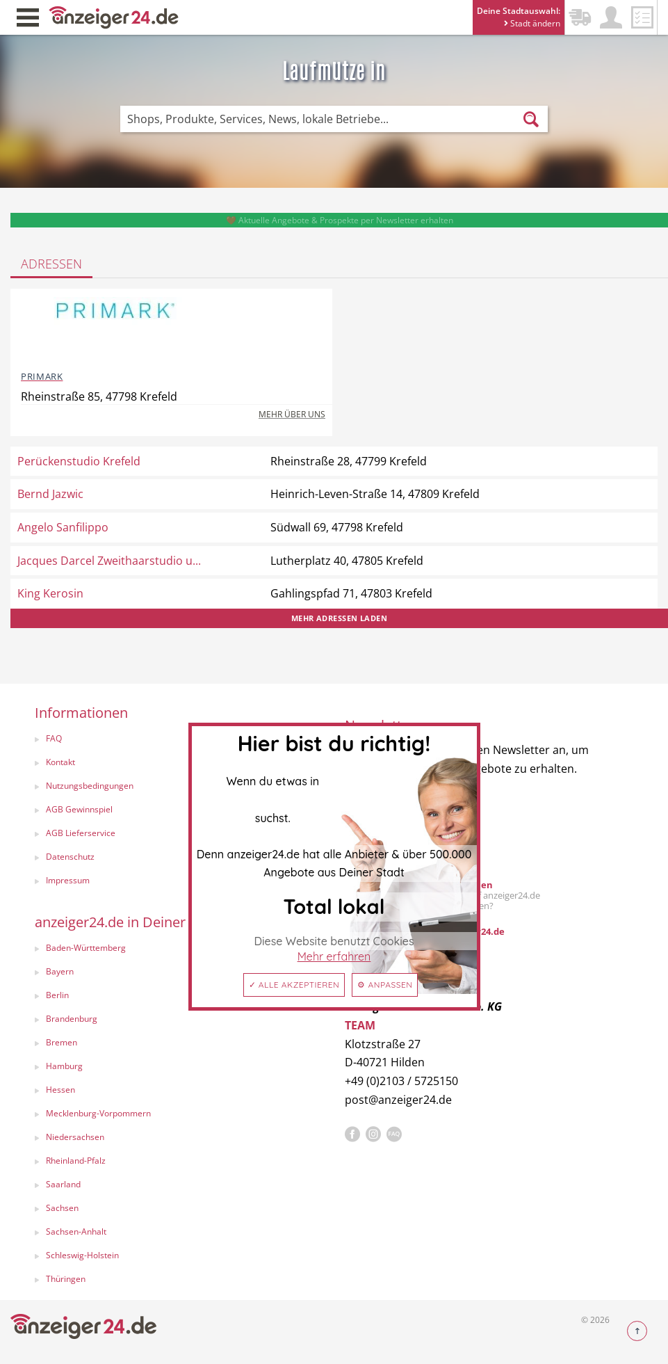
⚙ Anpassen (384, 984)
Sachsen (62, 1208)
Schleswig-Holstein (82, 1255)
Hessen (60, 1090)
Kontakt (60, 762)
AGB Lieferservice (80, 833)
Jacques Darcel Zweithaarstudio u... (109, 560)
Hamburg (64, 1066)
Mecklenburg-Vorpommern (98, 1113)
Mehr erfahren (334, 956)
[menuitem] (176, 740)
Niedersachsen (75, 1137)
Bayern (60, 971)
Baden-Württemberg (86, 948)
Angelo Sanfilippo (62, 527)
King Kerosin (50, 593)
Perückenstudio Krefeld (78, 461)
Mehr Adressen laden (339, 618)
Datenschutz (70, 856)
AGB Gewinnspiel (79, 809)
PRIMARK (42, 376)
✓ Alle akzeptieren (294, 984)
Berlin (57, 995)
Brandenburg (71, 1019)
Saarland (63, 1184)
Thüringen (65, 1279)
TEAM (360, 1025)
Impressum (68, 880)
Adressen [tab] (51, 263)
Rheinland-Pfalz (76, 1160)
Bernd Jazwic (50, 494)
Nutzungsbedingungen (89, 786)
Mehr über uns (292, 414)
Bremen (61, 1042)
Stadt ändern (532, 23)
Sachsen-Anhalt (76, 1231)
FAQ (54, 738)
